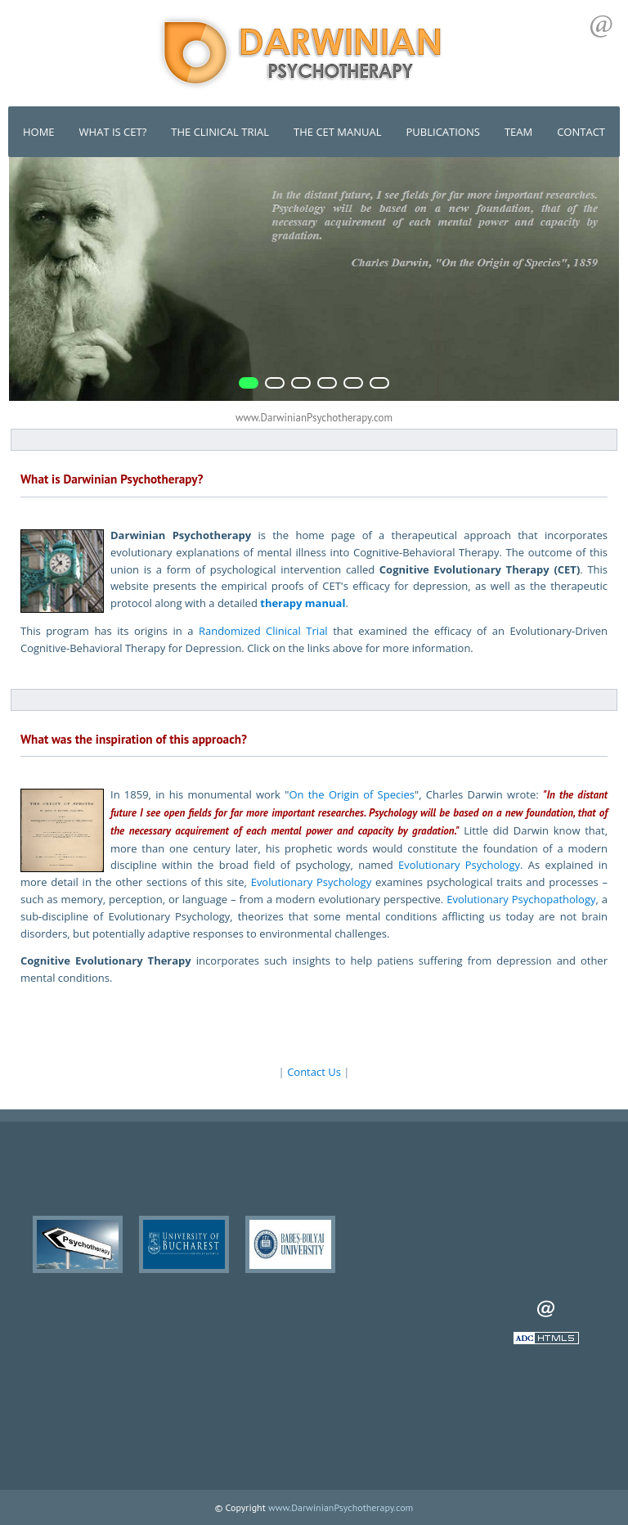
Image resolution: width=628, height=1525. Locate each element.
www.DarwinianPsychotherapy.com (340, 1507)
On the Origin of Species (352, 794)
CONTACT (581, 131)
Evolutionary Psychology (459, 864)
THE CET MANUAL (337, 131)
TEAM (518, 131)
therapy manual (302, 603)
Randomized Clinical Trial (263, 630)
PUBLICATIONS (443, 131)
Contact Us (314, 1071)
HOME (39, 131)
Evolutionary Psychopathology (520, 899)
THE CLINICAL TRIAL (220, 131)
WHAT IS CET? (113, 131)
